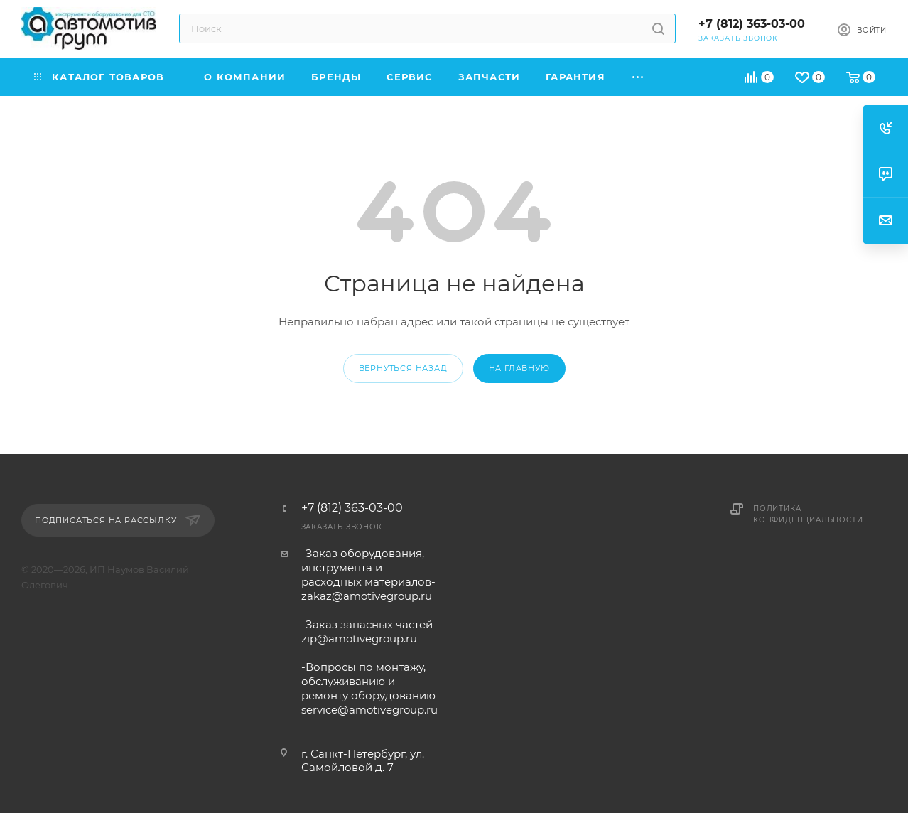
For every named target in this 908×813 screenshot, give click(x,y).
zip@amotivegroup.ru (359, 638)
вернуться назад (403, 368)
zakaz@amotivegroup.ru (366, 596)
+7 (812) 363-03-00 (751, 24)
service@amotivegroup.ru (369, 709)
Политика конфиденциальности (808, 514)
